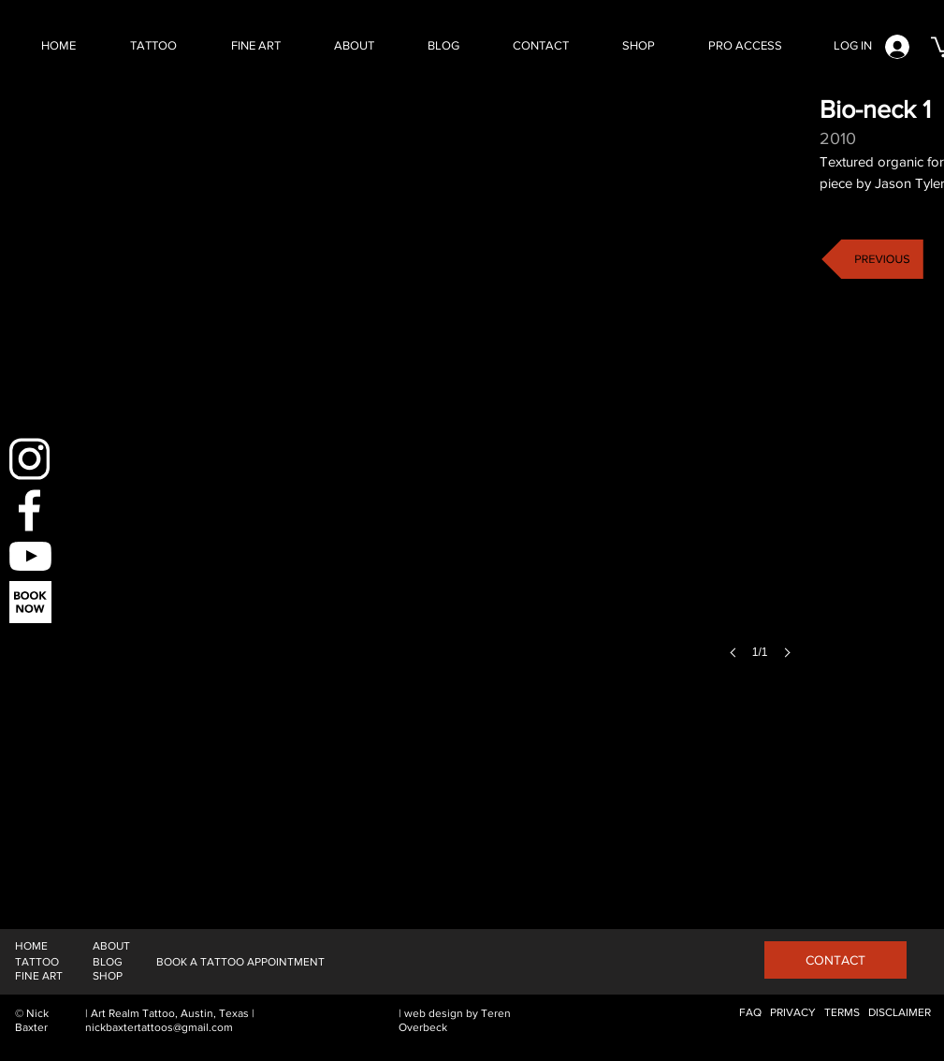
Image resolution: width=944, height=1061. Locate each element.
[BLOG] (108, 962)
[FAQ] (750, 1013)
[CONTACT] (835, 960)
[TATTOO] (37, 962)
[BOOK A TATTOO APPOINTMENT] (240, 962)
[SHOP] (108, 976)
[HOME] (31, 946)
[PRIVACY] (793, 1013)
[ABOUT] (111, 946)
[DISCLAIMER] (899, 1013)
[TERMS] (842, 1013)
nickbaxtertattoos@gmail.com (159, 1027)
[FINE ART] (39, 976)
